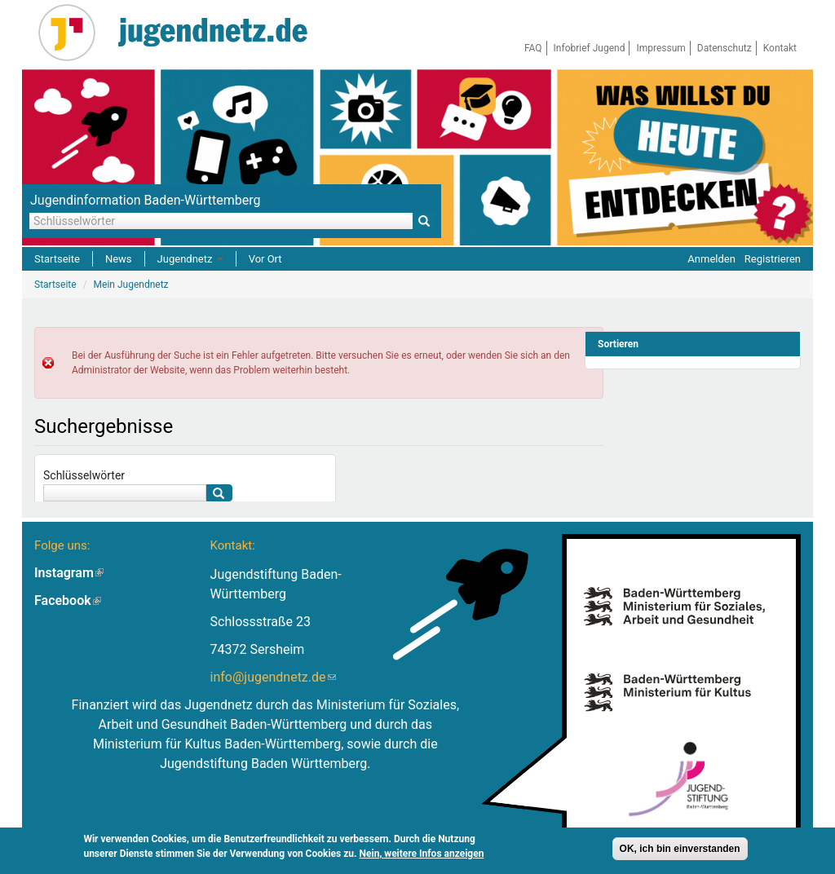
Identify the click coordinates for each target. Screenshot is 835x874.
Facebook (67, 600)
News (118, 259)
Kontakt (780, 48)
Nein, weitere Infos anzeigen (422, 856)
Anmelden (711, 259)
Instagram (69, 572)
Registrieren (772, 259)
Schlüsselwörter (84, 475)
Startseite (57, 259)
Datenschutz (724, 48)
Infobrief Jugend (589, 48)
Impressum (660, 48)
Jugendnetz (190, 259)
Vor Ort (265, 259)
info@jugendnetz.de (273, 677)
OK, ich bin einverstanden (680, 851)
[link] (692, 344)
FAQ (533, 48)
